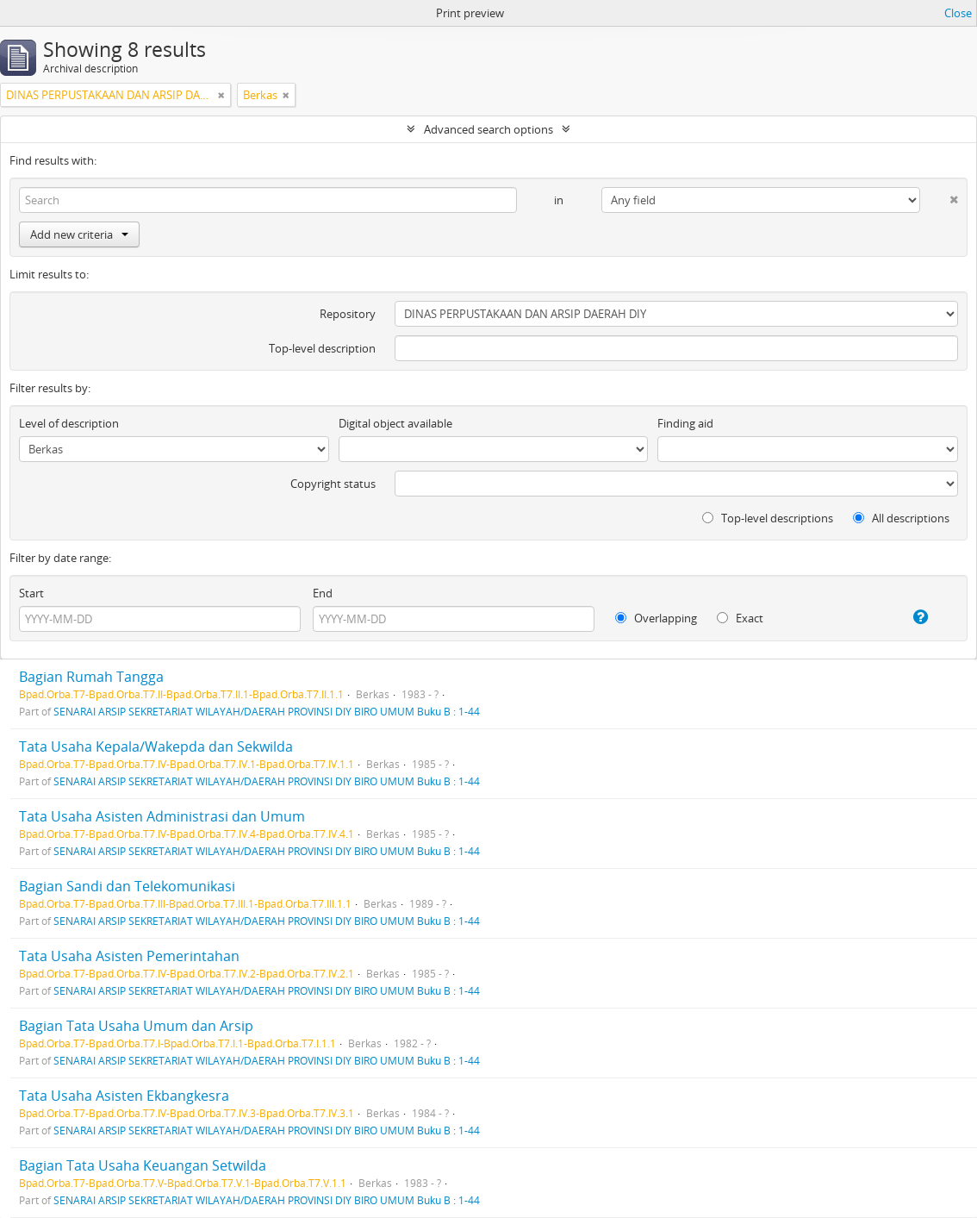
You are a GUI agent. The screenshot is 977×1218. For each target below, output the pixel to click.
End (323, 593)
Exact (740, 618)
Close (958, 13)
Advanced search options (488, 129)
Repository (348, 314)
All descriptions (901, 518)
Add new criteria (79, 234)
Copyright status (333, 483)
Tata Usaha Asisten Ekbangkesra (124, 1095)
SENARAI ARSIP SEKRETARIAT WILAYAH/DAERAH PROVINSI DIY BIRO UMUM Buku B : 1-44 (266, 711)
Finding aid (685, 423)
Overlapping (656, 618)
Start (31, 593)
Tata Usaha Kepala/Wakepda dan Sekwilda (156, 746)
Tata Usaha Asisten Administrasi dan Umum (162, 816)
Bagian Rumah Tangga (91, 676)
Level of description (69, 423)
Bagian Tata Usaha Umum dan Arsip (136, 1025)
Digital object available (395, 423)
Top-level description (322, 348)
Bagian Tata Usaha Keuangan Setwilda (142, 1165)
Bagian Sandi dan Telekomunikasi (127, 886)
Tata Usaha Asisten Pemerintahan (129, 955)
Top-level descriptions (767, 518)
